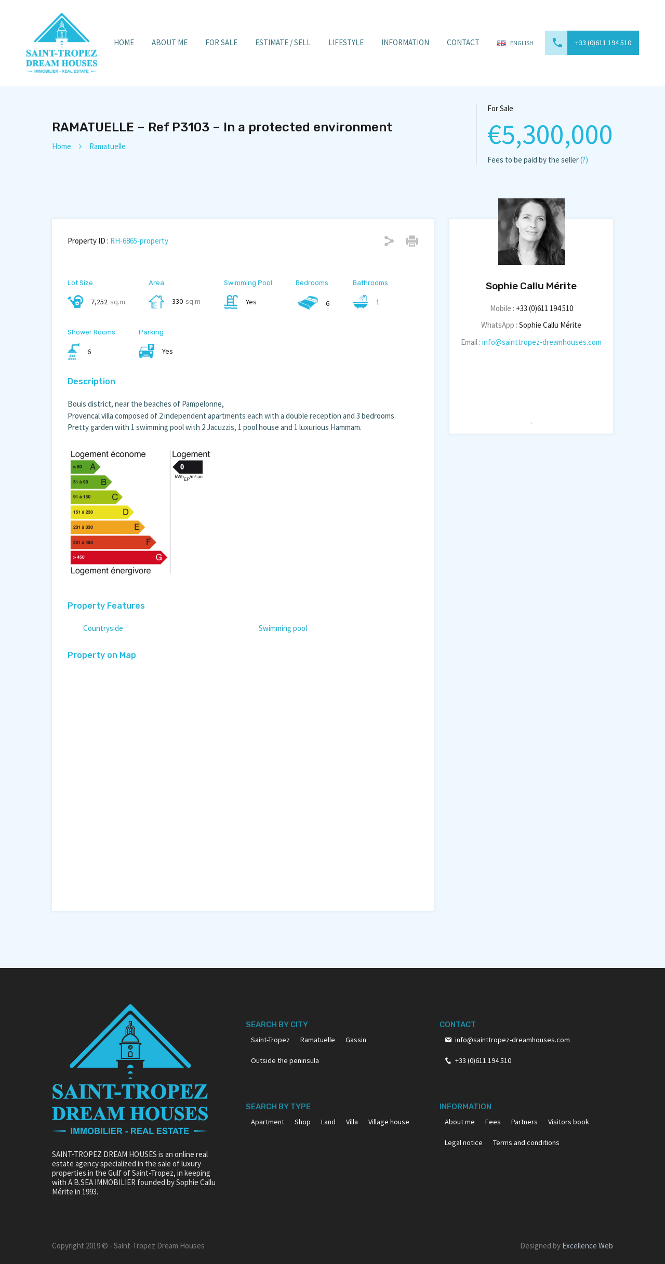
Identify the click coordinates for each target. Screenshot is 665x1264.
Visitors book (568, 1121)
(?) (584, 160)
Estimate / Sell (283, 42)
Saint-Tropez (270, 1039)
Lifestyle (346, 42)
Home (124, 42)
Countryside (103, 628)
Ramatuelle (107, 146)
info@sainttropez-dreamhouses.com (542, 342)
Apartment (267, 1121)
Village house (388, 1121)
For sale (221, 42)
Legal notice (464, 1142)
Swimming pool (283, 628)
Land (328, 1121)
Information (405, 42)
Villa (352, 1121)
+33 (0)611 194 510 (603, 42)
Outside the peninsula (285, 1060)
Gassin (355, 1039)
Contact (463, 42)
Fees (493, 1121)
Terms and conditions (526, 1142)
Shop (303, 1121)
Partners (524, 1121)
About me (460, 1121)
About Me (170, 42)
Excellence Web (587, 1245)
